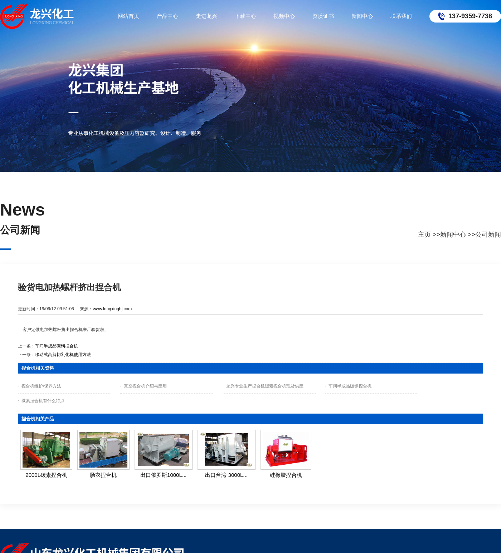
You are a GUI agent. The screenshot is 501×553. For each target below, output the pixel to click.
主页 (424, 234)
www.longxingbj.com (112, 308)
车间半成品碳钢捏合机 (56, 346)
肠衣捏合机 (103, 475)
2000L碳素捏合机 (46, 475)
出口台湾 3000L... (226, 475)
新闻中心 (453, 234)
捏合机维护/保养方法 (41, 386)
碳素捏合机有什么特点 (42, 400)
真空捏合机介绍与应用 (145, 386)
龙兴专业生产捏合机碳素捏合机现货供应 (264, 386)
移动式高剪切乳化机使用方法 (63, 354)
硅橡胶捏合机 (286, 475)
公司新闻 (488, 234)
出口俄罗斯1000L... (163, 475)
